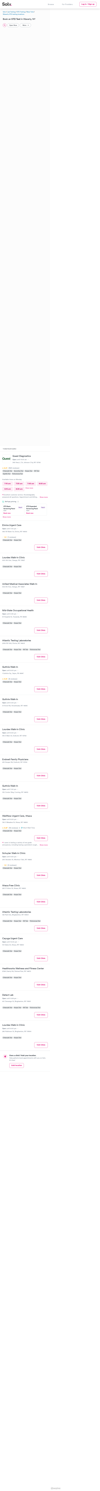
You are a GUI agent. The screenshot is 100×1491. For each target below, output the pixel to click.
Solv (4, 12)
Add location (16, 1065)
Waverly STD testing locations (13, 14)
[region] (75, 749)
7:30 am (19, 483)
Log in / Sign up (87, 4)
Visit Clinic (41, 547)
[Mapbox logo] (56, 1488)
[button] (97, 43)
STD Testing (21, 12)
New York (30, 12)
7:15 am (7, 483)
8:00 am (42, 483)
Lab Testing (11, 12)
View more (29, 488)
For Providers (67, 4)
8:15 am (7, 489)
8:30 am (19, 489)
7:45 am (30, 483)
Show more (44, 497)
